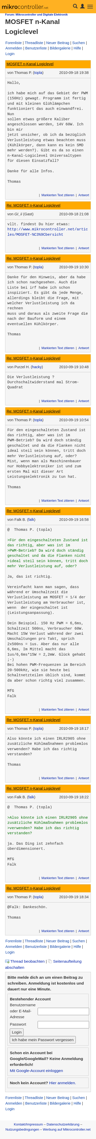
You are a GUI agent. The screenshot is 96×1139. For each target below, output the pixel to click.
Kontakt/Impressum (28, 1124)
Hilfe (77, 48)
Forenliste (13, 43)
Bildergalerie (60, 48)
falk (31, 520)
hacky (37, 367)
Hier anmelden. (62, 1083)
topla (38, 73)
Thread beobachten (25, 961)
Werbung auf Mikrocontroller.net (67, 1129)
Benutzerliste (36, 48)
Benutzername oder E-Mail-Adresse (23, 1011)
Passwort (18, 1024)
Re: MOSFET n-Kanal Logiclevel (33, 205)
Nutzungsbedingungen (22, 1129)
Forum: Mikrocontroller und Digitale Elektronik (36, 14)
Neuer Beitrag (57, 43)
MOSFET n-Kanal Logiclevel (30, 64)
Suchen (78, 43)
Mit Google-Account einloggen (36, 1070)
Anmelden (13, 48)
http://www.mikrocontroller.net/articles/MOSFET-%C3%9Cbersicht (47, 232)
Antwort (83, 195)
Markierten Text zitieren (57, 195)
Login (10, 54)
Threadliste (34, 43)
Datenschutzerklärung (63, 1124)
